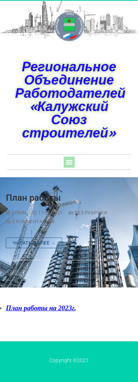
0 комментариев (30, 221)
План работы (33, 198)
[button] (69, 162)
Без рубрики (88, 212)
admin (16, 212)
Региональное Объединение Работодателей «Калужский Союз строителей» (70, 99)
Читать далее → (34, 243)
